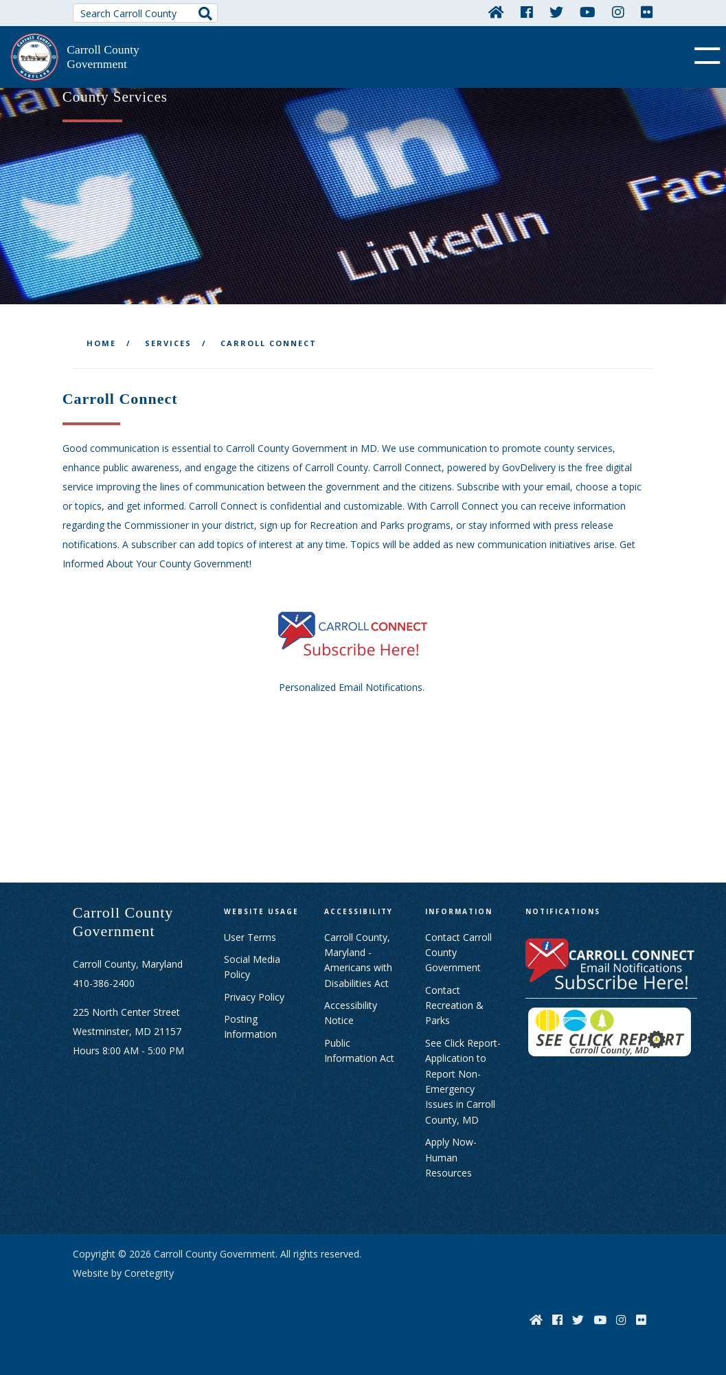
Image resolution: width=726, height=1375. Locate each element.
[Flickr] (647, 11)
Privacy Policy (254, 996)
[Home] (496, 11)
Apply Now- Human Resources (451, 1157)
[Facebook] (527, 11)
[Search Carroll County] (145, 13)
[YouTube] (587, 11)
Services (168, 343)
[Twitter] (556, 11)
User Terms (250, 937)
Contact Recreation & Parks (454, 1005)
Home (101, 343)
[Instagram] (618, 11)
